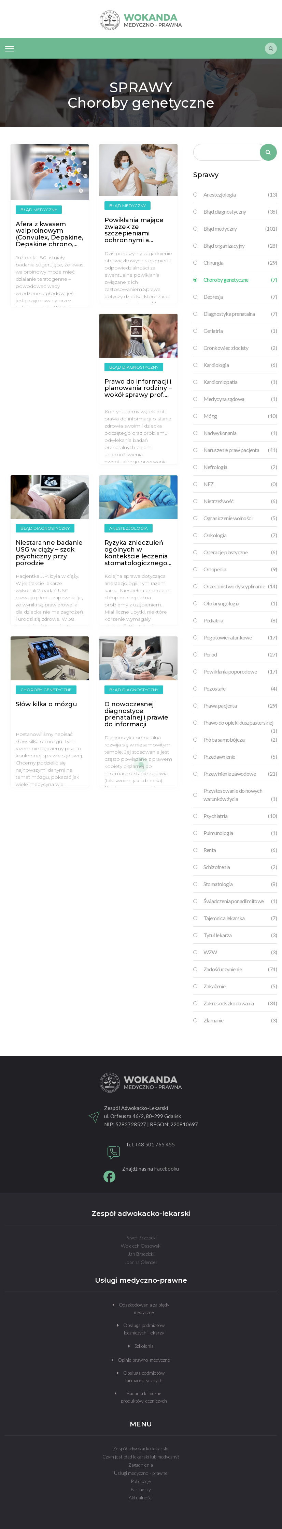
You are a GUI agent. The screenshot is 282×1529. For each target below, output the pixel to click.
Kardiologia (240, 365)
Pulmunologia (240, 833)
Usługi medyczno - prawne (141, 1473)
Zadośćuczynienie (240, 969)
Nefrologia (240, 467)
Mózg (240, 416)
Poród (240, 654)
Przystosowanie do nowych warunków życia (240, 795)
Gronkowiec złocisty (240, 348)
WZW (240, 952)
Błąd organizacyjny (240, 246)
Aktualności (141, 1497)
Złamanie (240, 1020)
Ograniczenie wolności (240, 518)
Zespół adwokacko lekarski (140, 1448)
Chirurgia (240, 263)
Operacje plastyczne (240, 552)
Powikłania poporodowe (240, 671)
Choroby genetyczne (240, 280)
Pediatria (240, 620)
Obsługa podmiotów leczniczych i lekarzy (144, 1328)
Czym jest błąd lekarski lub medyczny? (140, 1457)
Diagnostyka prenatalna (240, 314)
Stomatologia (240, 884)
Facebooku (166, 1168)
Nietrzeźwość (240, 501)
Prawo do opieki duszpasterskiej (240, 723)
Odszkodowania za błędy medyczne (144, 1308)
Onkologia (240, 535)
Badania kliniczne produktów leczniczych (144, 1397)
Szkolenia (144, 1346)
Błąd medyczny (240, 229)
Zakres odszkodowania (240, 1003)
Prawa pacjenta (240, 705)
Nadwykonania (240, 433)
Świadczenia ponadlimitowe (240, 901)
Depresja (240, 297)
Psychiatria (240, 816)
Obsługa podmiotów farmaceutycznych (144, 1376)
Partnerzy (140, 1489)
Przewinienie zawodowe (240, 774)
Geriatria (240, 331)
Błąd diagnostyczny (240, 211)
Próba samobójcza (240, 740)
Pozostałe (240, 688)
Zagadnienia (140, 1465)
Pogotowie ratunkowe (240, 637)
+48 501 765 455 (155, 1144)
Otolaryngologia (240, 603)
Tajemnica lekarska (240, 918)
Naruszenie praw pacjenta (240, 450)
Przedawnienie (240, 757)
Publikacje (141, 1481)
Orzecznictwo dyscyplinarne (240, 586)
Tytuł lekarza (240, 935)
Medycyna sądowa (240, 399)
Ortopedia (240, 569)
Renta (240, 850)
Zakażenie (240, 986)
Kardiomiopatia (240, 382)
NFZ (240, 484)
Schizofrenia (240, 867)
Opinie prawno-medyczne (144, 1360)
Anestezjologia (240, 194)
